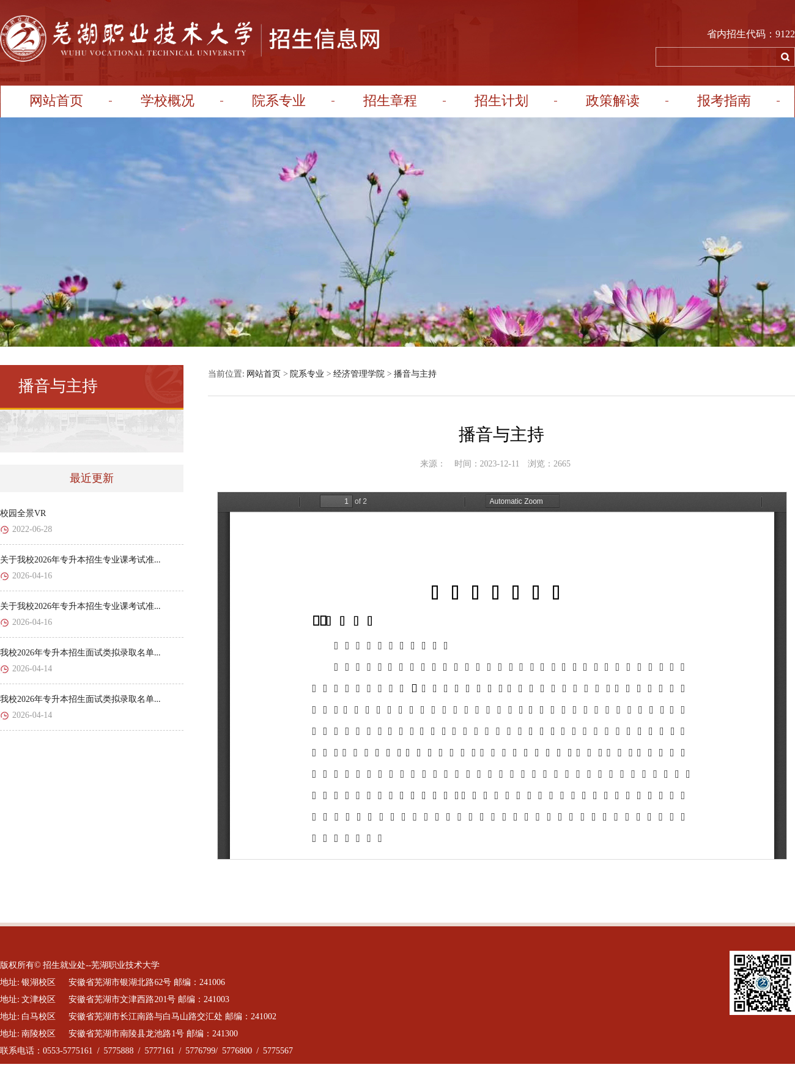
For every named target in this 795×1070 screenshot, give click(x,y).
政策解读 (613, 100)
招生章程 (390, 100)
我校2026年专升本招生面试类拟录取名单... (80, 652)
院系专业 (279, 100)
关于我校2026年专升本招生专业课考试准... (80, 559)
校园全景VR (23, 513)
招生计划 (501, 100)
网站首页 (56, 100)
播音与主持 (415, 373)
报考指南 (724, 100)
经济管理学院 (359, 373)
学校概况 (167, 100)
